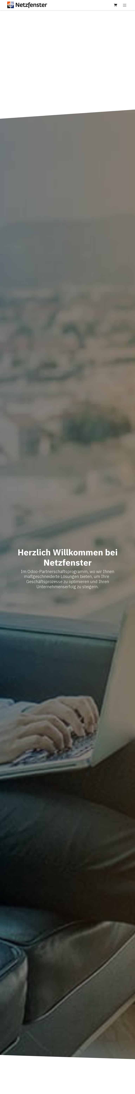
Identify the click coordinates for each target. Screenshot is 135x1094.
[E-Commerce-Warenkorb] (115, 5)
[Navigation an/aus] (124, 5)
